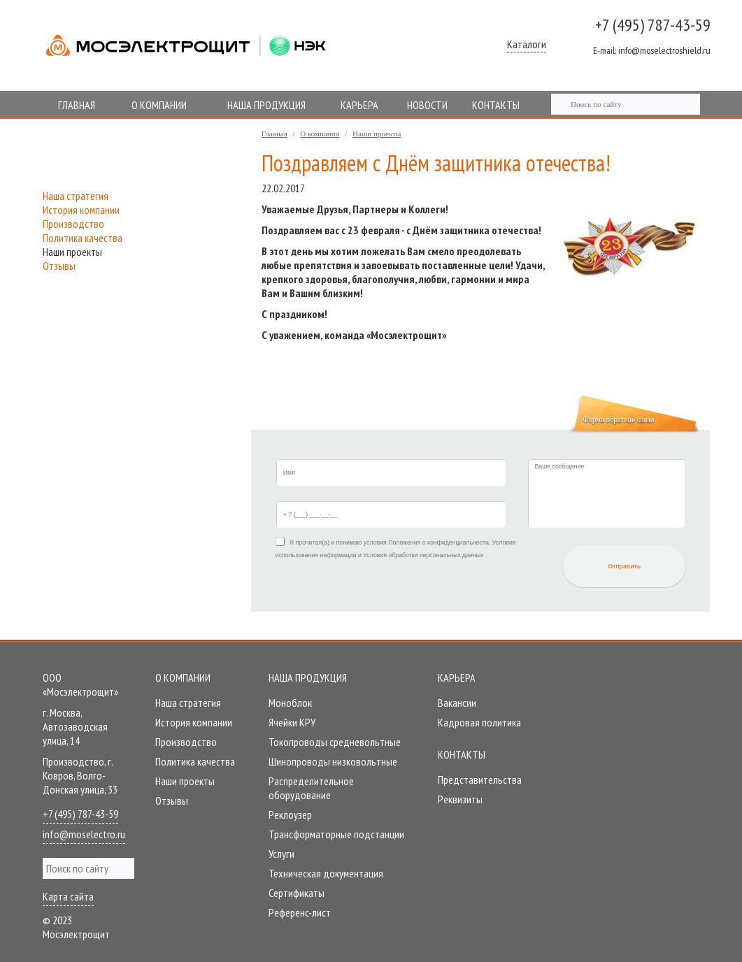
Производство (73, 224)
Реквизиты (460, 799)
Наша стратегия (75, 196)
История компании (81, 210)
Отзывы (59, 266)
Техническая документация (326, 873)
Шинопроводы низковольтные (333, 761)
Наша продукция (308, 677)
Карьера (457, 677)
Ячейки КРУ (292, 722)
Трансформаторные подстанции (336, 834)
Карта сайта (68, 896)
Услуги (281, 854)
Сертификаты (296, 893)
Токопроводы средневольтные (335, 742)
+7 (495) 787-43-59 (653, 25)
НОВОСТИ (427, 105)
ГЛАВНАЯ (76, 105)
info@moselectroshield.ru (652, 50)
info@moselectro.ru (84, 834)
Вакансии (457, 703)
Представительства (480, 780)
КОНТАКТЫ (496, 105)
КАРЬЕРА (359, 105)
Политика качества (82, 238)
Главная (274, 133)
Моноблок (290, 703)
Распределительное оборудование (311, 788)
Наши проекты (376, 133)
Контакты (461, 754)
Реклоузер (290, 814)
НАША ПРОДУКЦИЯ (266, 105)
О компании (319, 133)
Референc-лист (300, 912)
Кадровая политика (479, 722)
